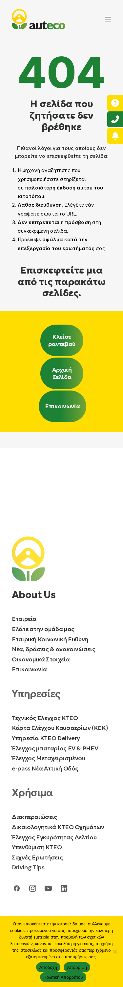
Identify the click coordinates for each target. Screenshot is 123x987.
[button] (108, 19)
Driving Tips (28, 867)
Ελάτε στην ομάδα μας (43, 629)
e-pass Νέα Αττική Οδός (45, 768)
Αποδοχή (48, 967)
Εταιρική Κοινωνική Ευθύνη (50, 639)
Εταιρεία (24, 619)
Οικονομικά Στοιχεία (41, 659)
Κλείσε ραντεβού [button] (62, 341)
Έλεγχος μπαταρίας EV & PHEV (55, 748)
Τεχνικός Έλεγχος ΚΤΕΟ (45, 718)
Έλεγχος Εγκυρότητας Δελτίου (54, 837)
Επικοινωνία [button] (62, 406)
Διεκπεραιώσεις (34, 817)
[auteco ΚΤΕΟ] (38, 19)
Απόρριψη (77, 967)
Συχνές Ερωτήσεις (37, 857)
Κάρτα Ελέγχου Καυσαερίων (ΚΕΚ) (60, 728)
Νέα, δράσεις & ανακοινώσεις (53, 649)
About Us (33, 595)
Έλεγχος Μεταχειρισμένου (48, 758)
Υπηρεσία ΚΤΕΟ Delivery (46, 738)
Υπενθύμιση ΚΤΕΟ (37, 847)
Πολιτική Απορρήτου (63, 977)
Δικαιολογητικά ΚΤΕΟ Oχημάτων (59, 827)
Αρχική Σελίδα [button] (62, 373)
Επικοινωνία (29, 669)
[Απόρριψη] (115, 951)
